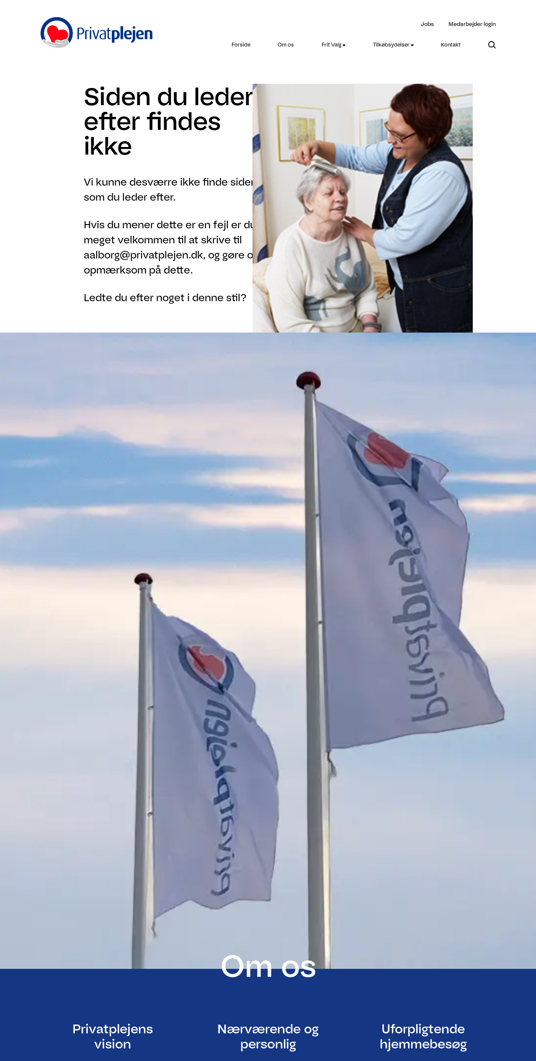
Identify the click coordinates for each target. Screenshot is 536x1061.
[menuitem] (241, 45)
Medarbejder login (472, 24)
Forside (241, 44)
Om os (286, 44)
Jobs (427, 24)
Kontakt (451, 44)
